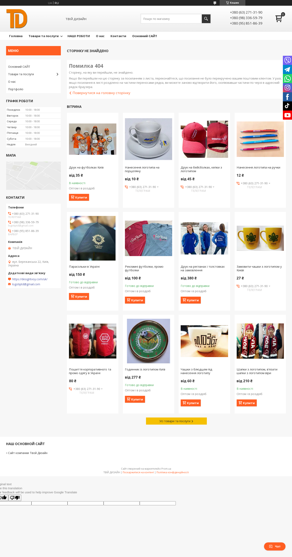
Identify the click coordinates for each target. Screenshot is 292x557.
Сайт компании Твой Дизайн (27, 453)
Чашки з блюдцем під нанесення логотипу (196, 371)
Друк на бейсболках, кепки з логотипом (201, 169)
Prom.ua (166, 468)
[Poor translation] (14, 498)
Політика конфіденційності (173, 472)
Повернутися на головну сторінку (101, 92)
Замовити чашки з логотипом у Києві (259, 268)
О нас (100, 36)
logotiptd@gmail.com (26, 284)
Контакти (118, 36)
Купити (81, 197)
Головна (16, 36)
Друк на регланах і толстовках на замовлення (203, 268)
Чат (275, 546)
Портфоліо (15, 89)
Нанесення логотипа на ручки (258, 167)
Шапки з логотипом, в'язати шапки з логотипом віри (257, 371)
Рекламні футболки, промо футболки (144, 268)
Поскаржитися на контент (138, 472)
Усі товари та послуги (174, 421)
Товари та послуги (44, 36)
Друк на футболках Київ (86, 167)
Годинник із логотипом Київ (145, 369)
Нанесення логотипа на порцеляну (142, 169)
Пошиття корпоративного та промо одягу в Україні (90, 371)
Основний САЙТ (144, 36)
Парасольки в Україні (84, 266)
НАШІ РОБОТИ (79, 36)
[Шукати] (206, 18)
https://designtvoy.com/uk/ (29, 279)
